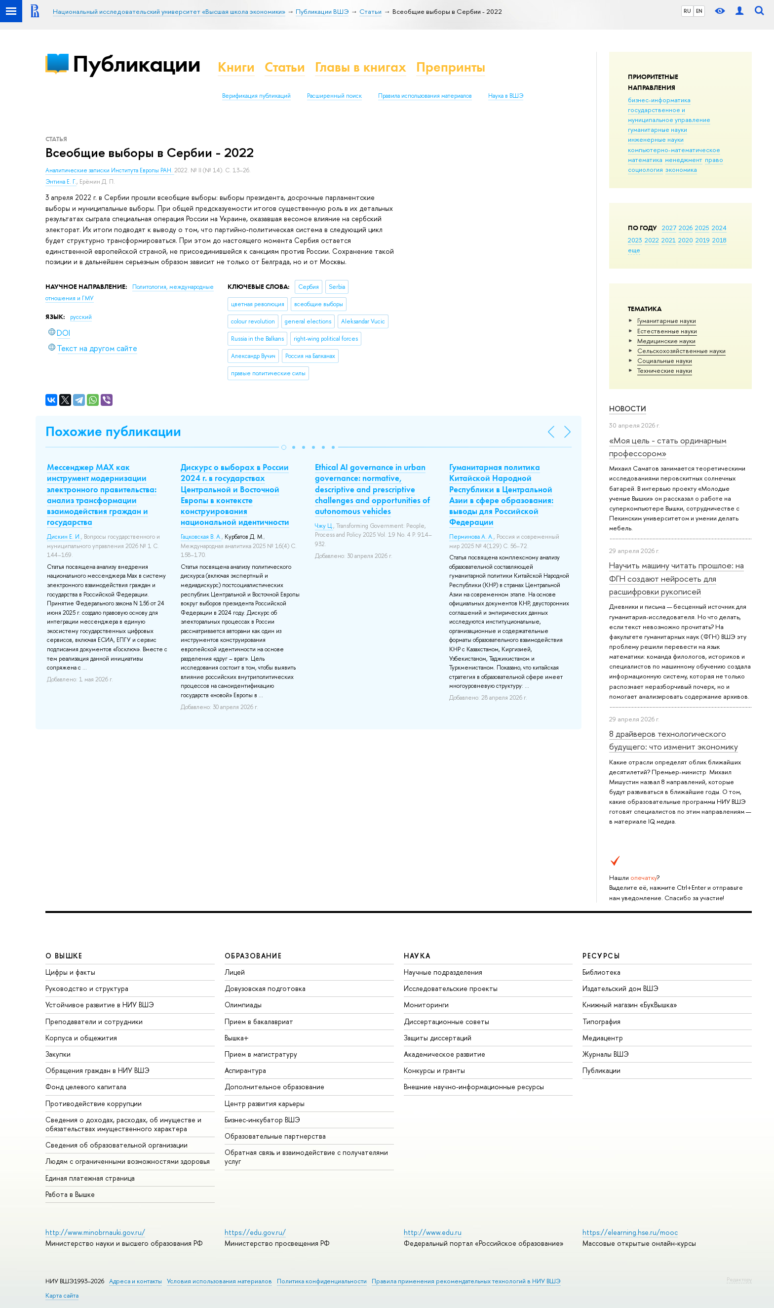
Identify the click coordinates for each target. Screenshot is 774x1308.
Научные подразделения (443, 972)
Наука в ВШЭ (505, 96)
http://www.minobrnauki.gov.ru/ (95, 1232)
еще (634, 249)
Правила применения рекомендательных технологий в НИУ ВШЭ (466, 1281)
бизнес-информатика (659, 99)
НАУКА (417, 955)
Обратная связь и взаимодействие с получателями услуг (306, 1157)
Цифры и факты (70, 972)
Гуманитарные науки (666, 320)
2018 (719, 240)
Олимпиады (243, 1004)
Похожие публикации (113, 431)
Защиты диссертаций (437, 1037)
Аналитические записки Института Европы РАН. (109, 170)
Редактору (739, 1279)
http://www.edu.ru (433, 1232)
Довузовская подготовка (265, 988)
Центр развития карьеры (265, 1103)
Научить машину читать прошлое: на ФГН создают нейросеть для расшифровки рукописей (676, 578)
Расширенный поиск (334, 96)
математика (645, 159)
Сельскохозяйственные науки (681, 350)
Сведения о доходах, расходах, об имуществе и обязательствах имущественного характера (123, 1124)
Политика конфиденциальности (322, 1281)
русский (81, 317)
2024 (719, 227)
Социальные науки (664, 360)
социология (645, 169)
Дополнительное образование (274, 1086)
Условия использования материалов (219, 1281)
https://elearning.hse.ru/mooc (630, 1232)
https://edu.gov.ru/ (255, 1232)
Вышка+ (237, 1037)
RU (687, 10)
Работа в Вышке (70, 1194)
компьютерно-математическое (674, 149)
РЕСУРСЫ (601, 955)
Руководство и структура (86, 988)
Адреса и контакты (135, 1281)
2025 (702, 227)
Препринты (450, 67)
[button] (284, 447)
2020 (685, 240)
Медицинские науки (666, 340)
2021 (668, 240)
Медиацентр (602, 1037)
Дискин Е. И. (64, 537)
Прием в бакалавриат (259, 1021)
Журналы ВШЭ (605, 1054)
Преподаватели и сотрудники (94, 1021)
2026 (686, 227)
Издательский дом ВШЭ (620, 988)
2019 (703, 240)
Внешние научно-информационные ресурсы (474, 1086)
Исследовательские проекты (451, 988)
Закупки (58, 1054)
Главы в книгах (360, 67)
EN (699, 10)
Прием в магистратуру (261, 1054)
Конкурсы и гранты (434, 1070)
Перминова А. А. (471, 537)
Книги (236, 67)
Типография (601, 1021)
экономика (681, 169)
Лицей (235, 972)
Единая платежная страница (90, 1178)
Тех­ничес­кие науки (664, 370)
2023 (635, 240)
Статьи (285, 67)
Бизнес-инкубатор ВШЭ (262, 1119)
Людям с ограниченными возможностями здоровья (127, 1161)
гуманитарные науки (657, 129)
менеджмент (683, 159)
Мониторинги (426, 1004)
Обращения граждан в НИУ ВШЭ (97, 1070)
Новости (627, 408)
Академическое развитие (444, 1054)
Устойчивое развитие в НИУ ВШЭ (99, 1004)
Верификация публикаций (256, 96)
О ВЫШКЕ (64, 955)
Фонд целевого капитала (85, 1086)
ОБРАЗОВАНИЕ (253, 955)
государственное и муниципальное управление (669, 114)
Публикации (136, 63)
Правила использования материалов (425, 96)
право (714, 159)
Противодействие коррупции (93, 1103)
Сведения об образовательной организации (116, 1144)
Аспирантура (245, 1070)
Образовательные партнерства (275, 1136)
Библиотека (601, 972)
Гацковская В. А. (201, 537)
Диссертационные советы (446, 1021)
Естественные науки (667, 330)
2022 (652, 240)
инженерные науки (656, 139)
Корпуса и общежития (81, 1037)
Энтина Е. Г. (61, 182)
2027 (669, 227)
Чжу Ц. (324, 526)
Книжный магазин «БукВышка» (629, 1004)
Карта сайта (61, 1295)
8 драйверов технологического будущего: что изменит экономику (673, 740)
